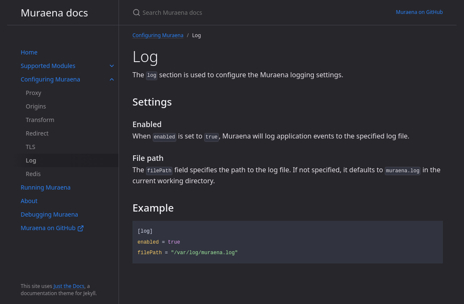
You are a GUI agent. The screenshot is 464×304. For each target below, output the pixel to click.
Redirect (37, 133)
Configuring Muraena (50, 79)
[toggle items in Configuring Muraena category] (112, 79)
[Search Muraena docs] (232, 12)
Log (31, 160)
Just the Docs (69, 286)
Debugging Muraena (49, 214)
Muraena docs (54, 12)
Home (29, 52)
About (29, 201)
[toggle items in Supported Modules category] (112, 66)
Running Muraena (45, 187)
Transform (40, 120)
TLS (30, 147)
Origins (36, 106)
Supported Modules (48, 66)
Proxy (33, 93)
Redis (33, 174)
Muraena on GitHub (52, 228)
